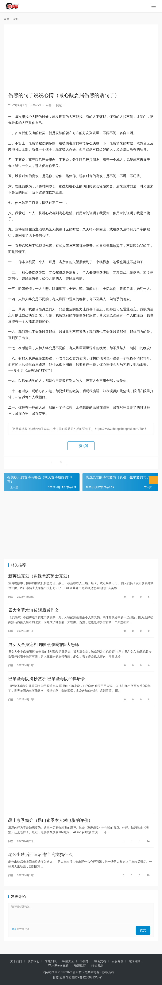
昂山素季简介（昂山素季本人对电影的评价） (50, 825)
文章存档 (65, 977)
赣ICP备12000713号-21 (87, 977)
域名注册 (135, 961)
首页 (6, 18)
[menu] (153, 7)
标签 (56, 977)
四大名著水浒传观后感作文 (33, 611)
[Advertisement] (81, 58)
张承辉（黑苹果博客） (87, 972)
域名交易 (100, 961)
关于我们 (16, 961)
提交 (144, 936)
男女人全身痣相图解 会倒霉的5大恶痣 (43, 646)
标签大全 (68, 961)
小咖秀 (84, 961)
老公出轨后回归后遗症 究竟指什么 (40, 860)
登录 (14, 936)
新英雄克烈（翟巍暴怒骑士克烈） (40, 576)
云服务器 (117, 961)
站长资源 (97, 965)
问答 (48, 105)
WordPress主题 (58, 965)
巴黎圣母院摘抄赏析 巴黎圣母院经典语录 (46, 682)
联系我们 (33, 961)
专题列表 (51, 961)
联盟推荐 (80, 965)
